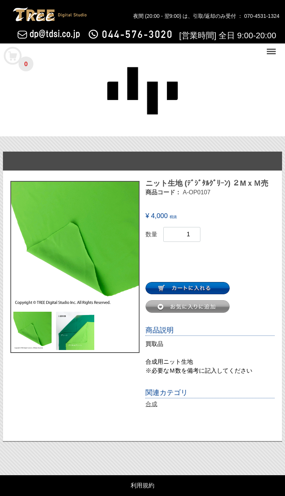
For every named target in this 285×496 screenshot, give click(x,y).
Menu (272, 48)
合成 (151, 404)
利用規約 (142, 486)
